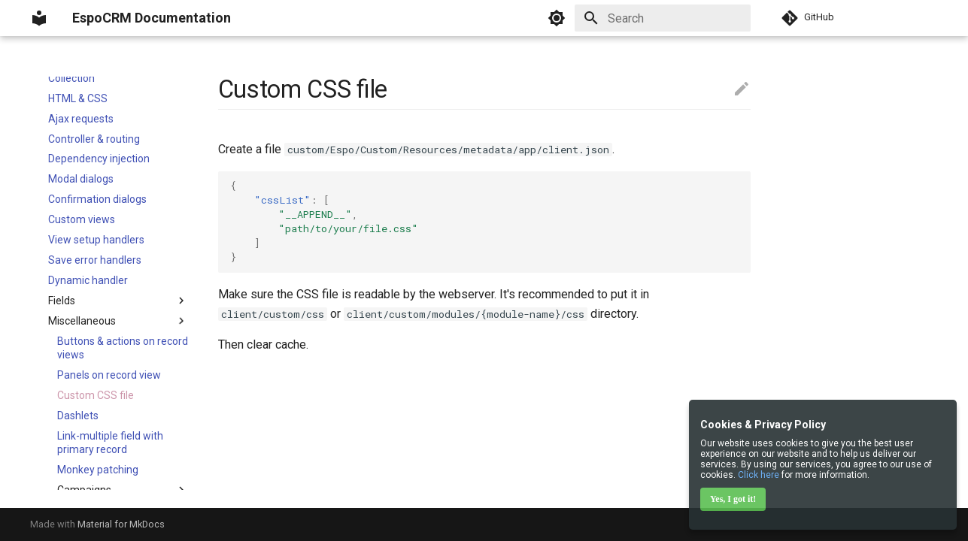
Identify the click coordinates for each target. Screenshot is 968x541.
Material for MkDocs (121, 524)
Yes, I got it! (733, 499)
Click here (758, 475)
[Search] (663, 18)
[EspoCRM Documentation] (39, 18)
